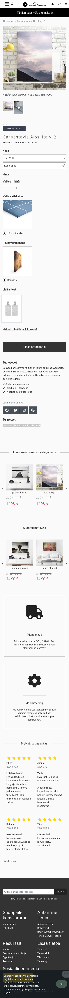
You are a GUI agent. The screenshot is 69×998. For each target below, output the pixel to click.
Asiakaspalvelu (45, 924)
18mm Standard (13, 233)
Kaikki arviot (10, 861)
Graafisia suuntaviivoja (14, 953)
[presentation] (2, 488)
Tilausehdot (43, 957)
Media (6, 949)
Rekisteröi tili (44, 928)
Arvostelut (8, 961)
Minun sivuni (9, 924)
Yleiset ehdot (44, 953)
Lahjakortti (8, 928)
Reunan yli (10, 280)
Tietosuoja (42, 961)
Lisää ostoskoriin (34, 347)
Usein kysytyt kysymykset (50, 932)
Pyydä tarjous (10, 957)
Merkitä (61, 891)
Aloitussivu (8, 21)
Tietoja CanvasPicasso (49, 936)
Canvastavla (23, 21)
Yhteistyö (42, 949)
